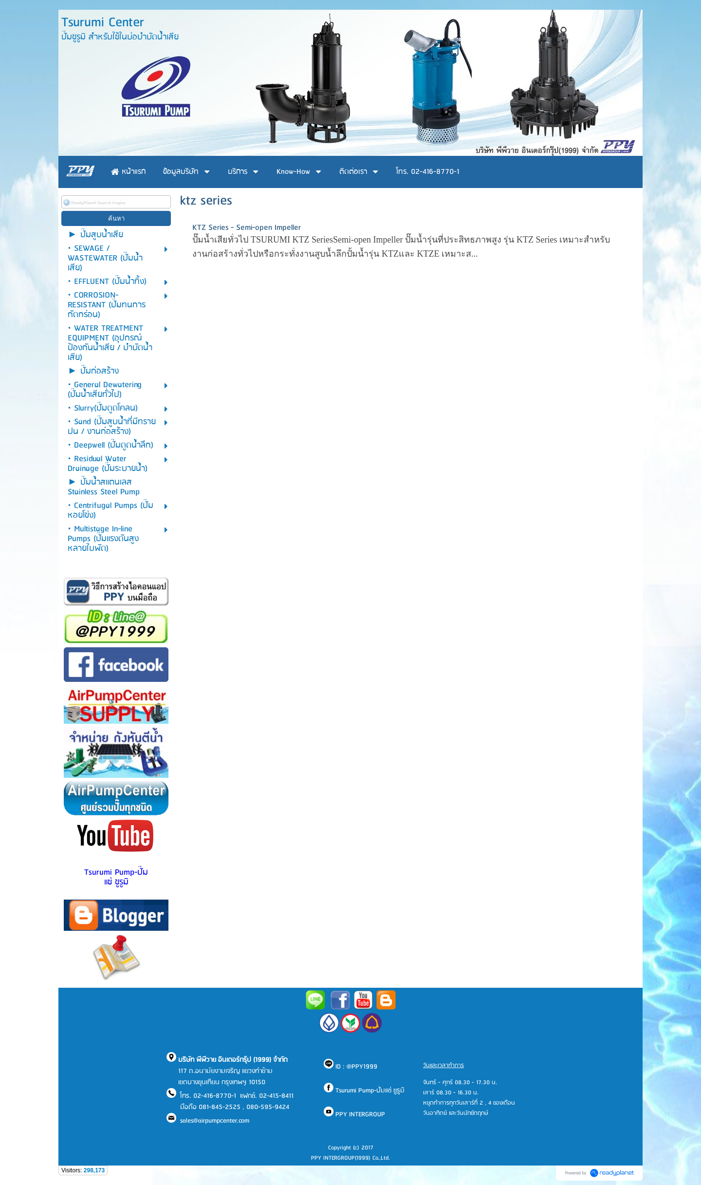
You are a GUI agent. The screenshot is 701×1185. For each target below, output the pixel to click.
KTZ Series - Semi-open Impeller (246, 227)
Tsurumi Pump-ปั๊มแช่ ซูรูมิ (116, 877)
